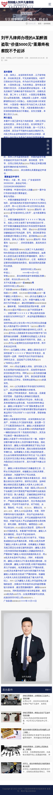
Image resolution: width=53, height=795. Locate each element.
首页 (39, 24)
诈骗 (7, 98)
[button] (22, 680)
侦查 (16, 114)
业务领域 (47, 24)
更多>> (48, 608)
